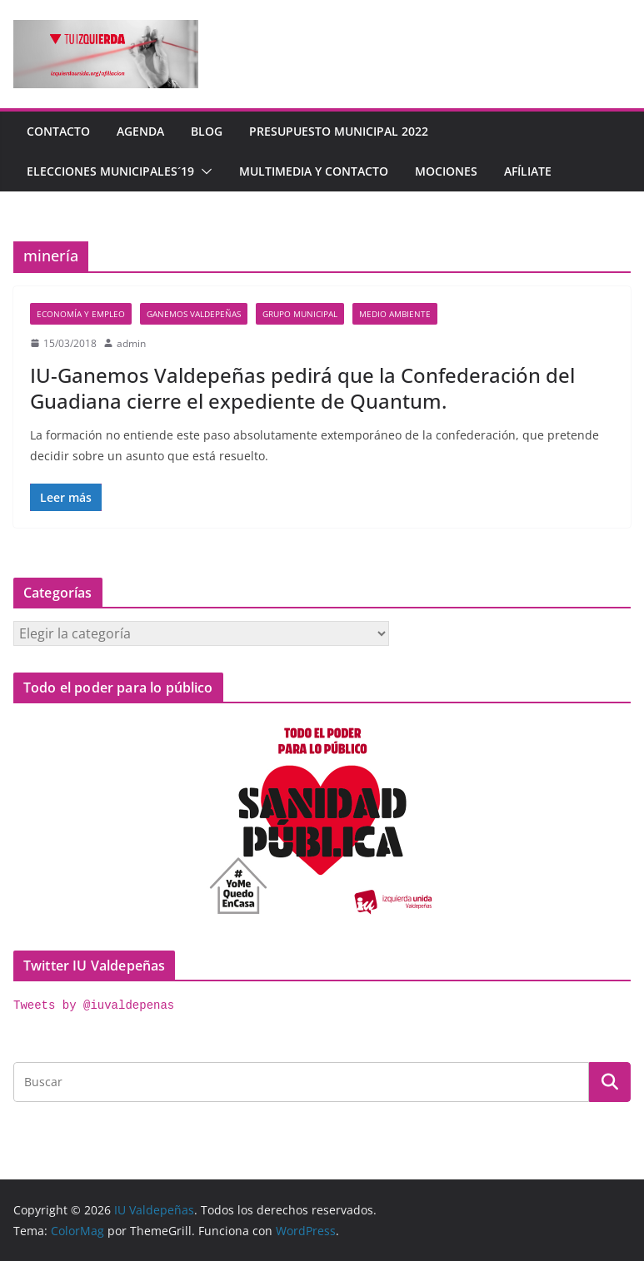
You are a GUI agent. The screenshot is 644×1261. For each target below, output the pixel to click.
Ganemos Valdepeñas (194, 314)
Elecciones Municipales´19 (110, 171)
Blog (206, 131)
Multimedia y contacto (313, 171)
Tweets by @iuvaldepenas (93, 1005)
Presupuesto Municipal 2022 (338, 131)
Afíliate (528, 171)
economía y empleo (81, 314)
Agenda (140, 131)
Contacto (58, 131)
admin (131, 343)
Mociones (446, 171)
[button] (203, 171)
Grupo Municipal (299, 314)
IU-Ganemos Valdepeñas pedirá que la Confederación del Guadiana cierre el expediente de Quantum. (302, 388)
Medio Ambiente (395, 314)
